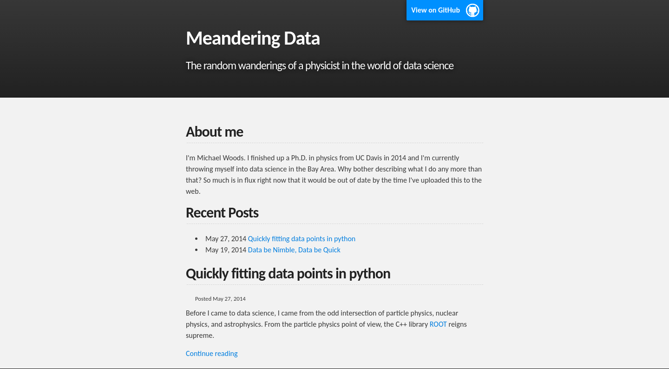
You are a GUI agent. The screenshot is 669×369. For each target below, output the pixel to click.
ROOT (438, 324)
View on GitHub (435, 10)
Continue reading (212, 353)
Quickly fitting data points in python (301, 238)
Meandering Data (253, 38)
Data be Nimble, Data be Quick (294, 249)
